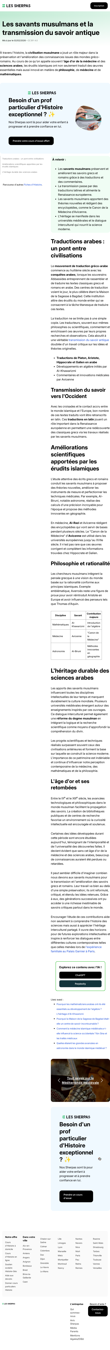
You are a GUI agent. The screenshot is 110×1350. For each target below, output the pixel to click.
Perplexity (80, 983)
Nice (77, 1247)
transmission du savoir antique (89, 340)
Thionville (97, 1255)
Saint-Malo (98, 1243)
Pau (77, 1259)
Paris (77, 1255)
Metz (60, 1255)
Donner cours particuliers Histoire (11, 1286)
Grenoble (44, 1263)
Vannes (96, 1264)
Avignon (26, 1261)
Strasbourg (98, 1247)
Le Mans (44, 1271)
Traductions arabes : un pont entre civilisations (23, 158)
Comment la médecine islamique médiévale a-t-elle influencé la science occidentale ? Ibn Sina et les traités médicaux (82, 1033)
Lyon (60, 1247)
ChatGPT (80, 975)
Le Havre (44, 1267)
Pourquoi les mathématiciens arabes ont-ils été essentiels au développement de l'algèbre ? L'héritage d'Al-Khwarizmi (81, 1009)
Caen (25, 1282)
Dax (42, 1255)
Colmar (43, 1246)
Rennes (78, 1268)
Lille (59, 1239)
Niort (77, 1251)
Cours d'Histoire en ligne (11, 1256)
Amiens (26, 1253)
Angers (26, 1257)
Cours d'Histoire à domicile (10, 1245)
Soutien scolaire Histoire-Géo (11, 1267)
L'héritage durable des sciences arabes (19, 172)
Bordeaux (27, 1266)
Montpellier (63, 1259)
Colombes (45, 1250)
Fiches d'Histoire (33, 184)
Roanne (96, 1239)
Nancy (61, 1268)
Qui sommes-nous (75, 1313)
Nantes (78, 1239)
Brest (25, 1270)
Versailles (97, 1268)
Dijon (42, 1259)
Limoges (62, 1243)
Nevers (78, 1243)
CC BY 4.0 (33, 40)
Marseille (62, 1251)
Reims (78, 1264)
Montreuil (62, 1264)
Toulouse (97, 1259)
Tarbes (96, 1251)
